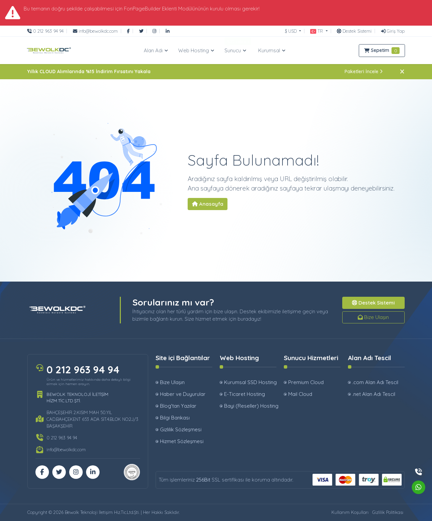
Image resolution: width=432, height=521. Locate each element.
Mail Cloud (300, 394)
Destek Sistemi (373, 302)
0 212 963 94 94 (83, 369)
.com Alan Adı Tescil (375, 382)
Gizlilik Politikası (387, 512)
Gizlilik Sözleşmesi (180, 429)
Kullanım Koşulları (350, 512)
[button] (319, 31)
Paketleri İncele (364, 71)
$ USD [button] (291, 31)
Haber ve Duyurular (183, 394)
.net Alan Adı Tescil (373, 394)
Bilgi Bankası (175, 417)
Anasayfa (207, 204)
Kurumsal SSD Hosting (250, 382)
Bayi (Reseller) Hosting (250, 406)
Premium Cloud (306, 382)
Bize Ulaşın (373, 317)
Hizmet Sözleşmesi (182, 441)
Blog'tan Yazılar (178, 406)
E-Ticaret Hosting (244, 394)
